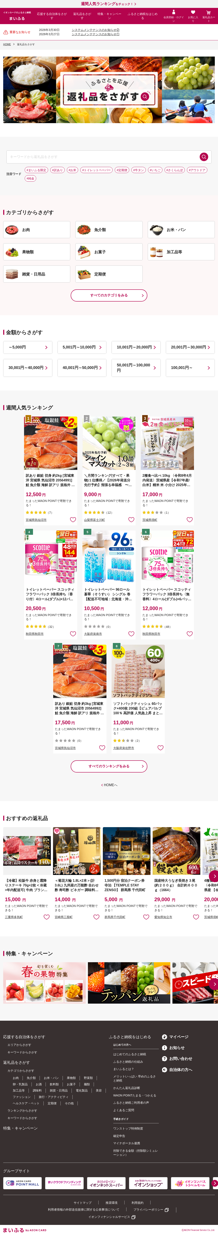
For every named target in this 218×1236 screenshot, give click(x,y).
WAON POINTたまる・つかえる (134, 1095)
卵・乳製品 (20, 1084)
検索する (204, 157)
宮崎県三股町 (64, 917)
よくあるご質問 (123, 1110)
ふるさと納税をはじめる (143, 16)
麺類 (87, 1084)
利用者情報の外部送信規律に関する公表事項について (83, 1209)
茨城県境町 (149, 520)
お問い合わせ (177, 1059)
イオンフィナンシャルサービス (109, 1217)
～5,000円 (17, 347)
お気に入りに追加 (46, 917)
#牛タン (138, 170)
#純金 (30, 178)
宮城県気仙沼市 (36, 520)
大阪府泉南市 (93, 633)
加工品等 (19, 1090)
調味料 (37, 1090)
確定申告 (119, 1136)
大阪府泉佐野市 (123, 748)
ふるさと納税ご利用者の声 (131, 1102)
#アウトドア (197, 170)
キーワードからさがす (22, 1052)
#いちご (155, 170)
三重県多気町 (14, 917)
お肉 (16, 1078)
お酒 (39, 1084)
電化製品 (82, 1090)
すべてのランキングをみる (109, 766)
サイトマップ (83, 1202)
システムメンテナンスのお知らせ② (95, 30)
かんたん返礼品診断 (126, 1088)
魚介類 (31, 1078)
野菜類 (88, 1078)
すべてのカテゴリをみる (109, 295)
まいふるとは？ (123, 1069)
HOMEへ (111, 785)
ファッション (22, 1097)
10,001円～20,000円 (134, 347)
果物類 (71, 1078)
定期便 (52, 1103)
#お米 (72, 170)
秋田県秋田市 (35, 633)
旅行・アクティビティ (54, 1097)
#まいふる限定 (36, 170)
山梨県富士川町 (94, 520)
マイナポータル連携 (126, 1143)
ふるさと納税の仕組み (128, 1061)
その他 (69, 1103)
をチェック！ (107, 4)
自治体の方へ (177, 1070)
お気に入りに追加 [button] (73, 519)
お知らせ (173, 1048)
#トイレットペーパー (96, 170)
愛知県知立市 (163, 917)
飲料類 (54, 1084)
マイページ (175, 1037)
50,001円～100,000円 (133, 368)
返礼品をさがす (82, 16)
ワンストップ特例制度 (128, 1128)
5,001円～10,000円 (79, 347)
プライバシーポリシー (148, 1209)
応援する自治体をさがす (52, 16)
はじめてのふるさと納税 (129, 1054)
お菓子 (71, 1084)
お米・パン (51, 1078)
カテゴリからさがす (20, 1070)
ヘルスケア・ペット (26, 1103)
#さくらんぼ (174, 170)
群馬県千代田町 (115, 917)
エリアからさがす (19, 1045)
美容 (99, 1090)
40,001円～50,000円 (80, 368)
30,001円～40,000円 (26, 368)
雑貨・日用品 (59, 1090)
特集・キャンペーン (109, 16)
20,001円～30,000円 (188, 347)
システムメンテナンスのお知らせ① (95, 34)
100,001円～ (182, 368)
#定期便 (122, 170)
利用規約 (137, 1202)
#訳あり (57, 170)
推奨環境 (112, 1202)
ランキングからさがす (22, 1110)
